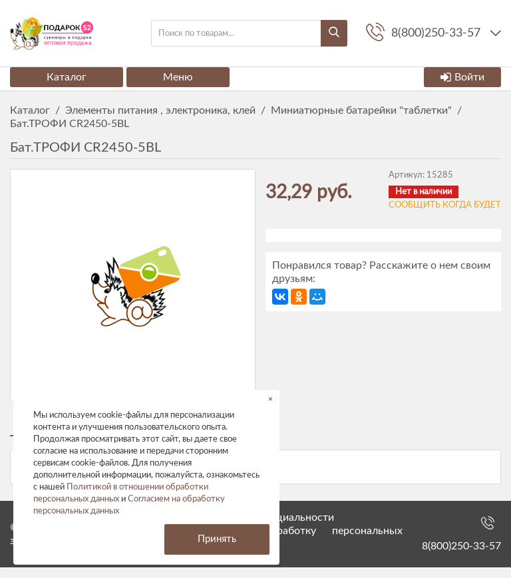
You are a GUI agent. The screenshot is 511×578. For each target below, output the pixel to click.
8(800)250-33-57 (461, 556)
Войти (462, 77)
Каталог (66, 77)
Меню (178, 77)
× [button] (270, 399)
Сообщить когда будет (445, 205)
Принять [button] (217, 539)
